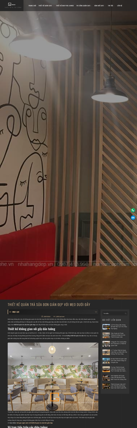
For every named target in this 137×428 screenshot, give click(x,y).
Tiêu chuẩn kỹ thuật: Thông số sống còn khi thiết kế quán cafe (118, 335)
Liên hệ (119, 6)
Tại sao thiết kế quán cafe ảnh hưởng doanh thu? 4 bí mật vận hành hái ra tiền (118, 369)
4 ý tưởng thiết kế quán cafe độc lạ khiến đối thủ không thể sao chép (119, 352)
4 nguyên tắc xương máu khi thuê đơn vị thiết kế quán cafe (118, 343)
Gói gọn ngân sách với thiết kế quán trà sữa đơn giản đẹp (35, 423)
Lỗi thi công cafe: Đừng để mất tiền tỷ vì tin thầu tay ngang (119, 326)
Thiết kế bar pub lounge (65, 6)
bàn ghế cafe (99, 6)
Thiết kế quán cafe (46, 6)
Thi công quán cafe (84, 6)
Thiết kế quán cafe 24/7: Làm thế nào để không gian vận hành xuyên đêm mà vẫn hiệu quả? (119, 386)
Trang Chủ (32, 6)
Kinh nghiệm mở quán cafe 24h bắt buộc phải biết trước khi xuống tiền (118, 377)
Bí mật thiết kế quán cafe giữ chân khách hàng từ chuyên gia (119, 360)
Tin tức (111, 6)
